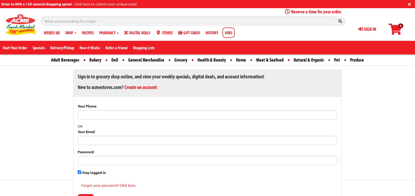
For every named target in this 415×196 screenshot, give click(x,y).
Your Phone (87, 106)
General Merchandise (146, 60)
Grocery (180, 60)
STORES (164, 32)
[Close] (409, 4)
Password (86, 151)
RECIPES (88, 32)
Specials (39, 47)
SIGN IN (367, 29)
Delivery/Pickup (62, 47)
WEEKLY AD (52, 32)
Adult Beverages (65, 60)
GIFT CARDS (189, 32)
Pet (337, 60)
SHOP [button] (71, 32)
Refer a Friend (116, 47)
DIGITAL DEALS (137, 32)
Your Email (86, 131)
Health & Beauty (211, 60)
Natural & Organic (309, 60)
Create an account (140, 87)
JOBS (228, 32)
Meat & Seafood (270, 60)
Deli (114, 60)
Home (241, 60)
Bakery (95, 60)
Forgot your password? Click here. (108, 185)
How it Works (90, 47)
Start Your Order (15, 47)
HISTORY (212, 32)
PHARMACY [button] (109, 32)
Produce (357, 60)
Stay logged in (92, 172)
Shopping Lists (144, 47)
